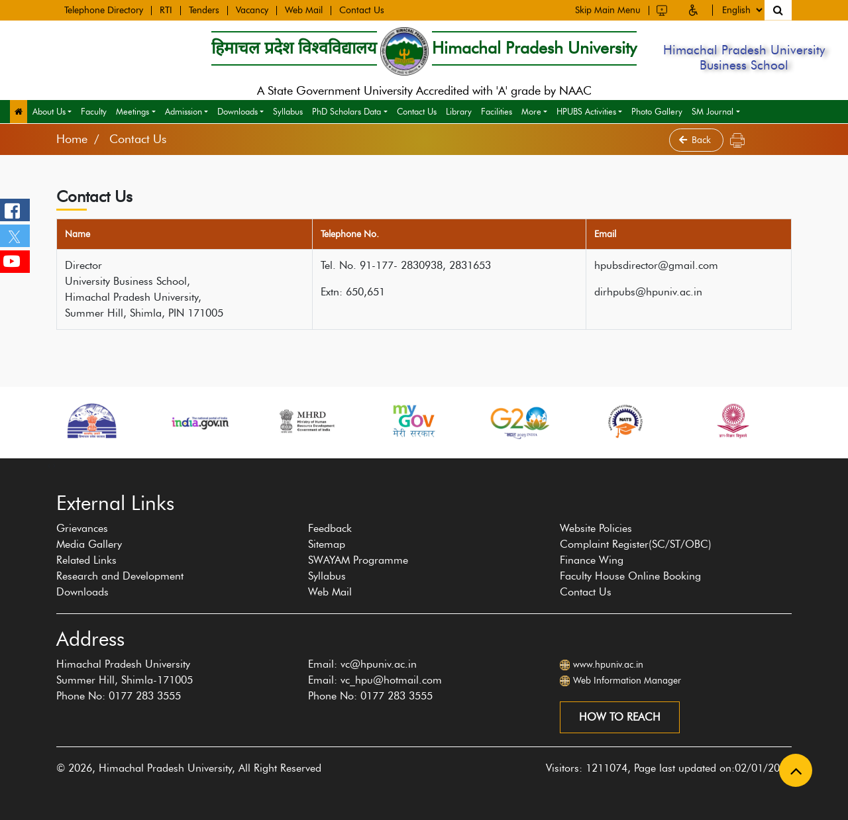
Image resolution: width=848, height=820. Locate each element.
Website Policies (596, 528)
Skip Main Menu (608, 8)
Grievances (82, 528)
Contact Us (361, 9)
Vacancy (252, 9)
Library (459, 111)
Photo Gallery (656, 111)
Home (71, 139)
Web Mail (304, 9)
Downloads (237, 111)
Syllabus (288, 111)
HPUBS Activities (586, 111)
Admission (183, 111)
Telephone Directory (103, 9)
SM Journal (712, 111)
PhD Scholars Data (346, 111)
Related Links (86, 560)
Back (696, 140)
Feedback (330, 528)
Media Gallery (89, 544)
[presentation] (49, 465)
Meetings (132, 111)
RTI (166, 9)
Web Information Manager (627, 680)
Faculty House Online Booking (630, 576)
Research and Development (120, 576)
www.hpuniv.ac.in (608, 664)
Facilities (496, 111)
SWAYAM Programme (358, 560)
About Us (49, 111)
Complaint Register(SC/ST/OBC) (636, 544)
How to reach (620, 717)
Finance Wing (591, 560)
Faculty (94, 111)
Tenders (204, 9)
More (531, 111)
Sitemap (326, 544)
